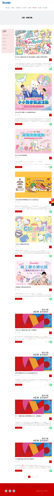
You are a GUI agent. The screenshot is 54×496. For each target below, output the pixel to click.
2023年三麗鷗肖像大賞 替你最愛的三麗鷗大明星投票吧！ (32, 57)
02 (50, 158)
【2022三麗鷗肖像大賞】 (22, 244)
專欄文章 (4, 38)
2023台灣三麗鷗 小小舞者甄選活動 (25, 112)
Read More (19, 68)
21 (50, 202)
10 (50, 462)
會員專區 (40, 7)
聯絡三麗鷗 (45, 7)
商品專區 (35, 7)
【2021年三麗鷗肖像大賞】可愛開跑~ (26, 330)
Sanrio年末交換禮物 (21, 155)
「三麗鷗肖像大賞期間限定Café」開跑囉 (28, 416)
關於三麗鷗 (8, 7)
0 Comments (17, 59)
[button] (16, 92)
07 (50, 247)
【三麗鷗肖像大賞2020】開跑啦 (24, 459)
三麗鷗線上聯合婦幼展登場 (23, 287)
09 (50, 333)
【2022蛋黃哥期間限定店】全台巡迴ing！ (27, 199)
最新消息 (4, 48)
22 (50, 115)
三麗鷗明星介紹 (18, 7)
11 (50, 60)
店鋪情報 (4, 41)
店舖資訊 (29, 7)
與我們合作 (25, 7)
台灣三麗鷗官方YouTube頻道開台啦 (26, 373)
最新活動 (4, 44)
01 (50, 290)
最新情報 (12, 7)
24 (50, 419)
